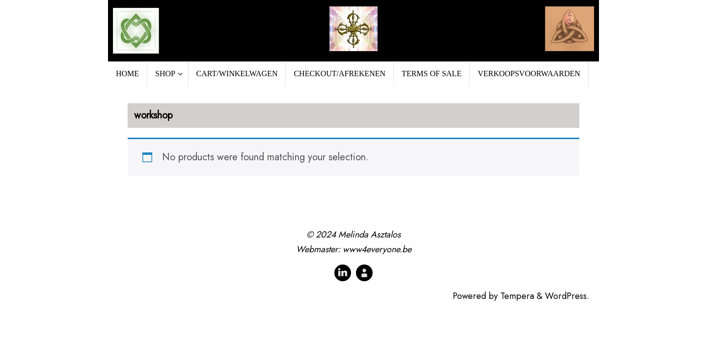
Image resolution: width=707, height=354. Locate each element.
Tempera (517, 296)
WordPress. (567, 296)
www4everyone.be (377, 249)
